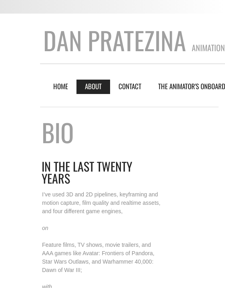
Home (60, 86)
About (93, 86)
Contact (130, 86)
